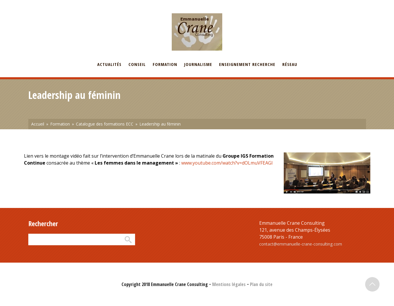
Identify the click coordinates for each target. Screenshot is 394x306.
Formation (165, 64)
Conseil (137, 64)
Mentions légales (229, 284)
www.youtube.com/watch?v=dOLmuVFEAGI (227, 163)
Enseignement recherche (247, 64)
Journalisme (198, 64)
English (57, 3)
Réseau (289, 64)
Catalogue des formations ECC (104, 124)
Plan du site (261, 284)
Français (35, 3)
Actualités (109, 64)
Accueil (37, 124)
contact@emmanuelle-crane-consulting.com (300, 244)
